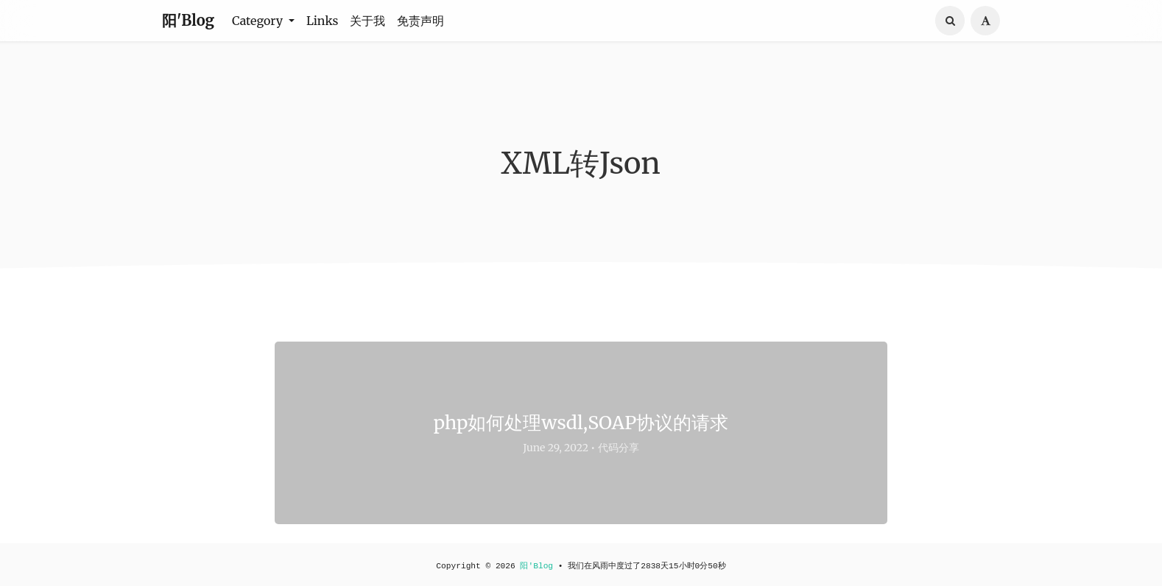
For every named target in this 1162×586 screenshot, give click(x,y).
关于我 (367, 20)
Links (322, 20)
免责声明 (420, 20)
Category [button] (259, 20)
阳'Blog (188, 20)
